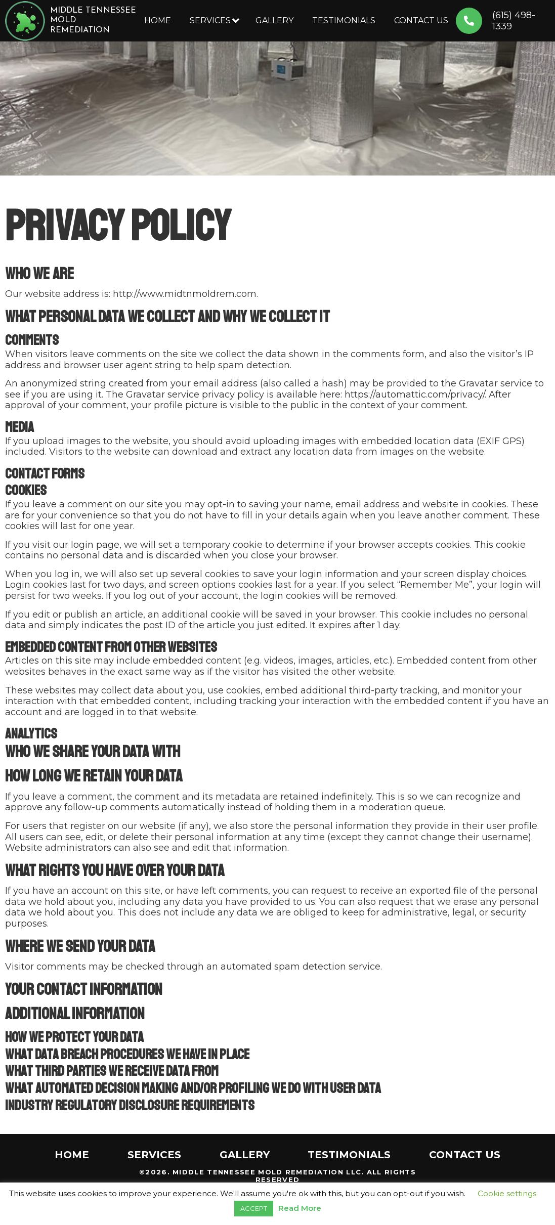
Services (210, 20)
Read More (299, 1208)
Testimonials (343, 20)
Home (157, 20)
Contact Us (421, 20)
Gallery (274, 20)
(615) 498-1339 (520, 21)
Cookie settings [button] (507, 1193)
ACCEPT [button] (253, 1208)
